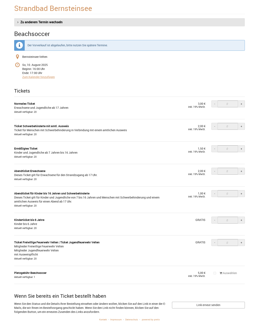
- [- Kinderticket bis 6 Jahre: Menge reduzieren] (214, 220)
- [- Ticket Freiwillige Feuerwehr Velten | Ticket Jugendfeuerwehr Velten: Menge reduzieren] (214, 242)
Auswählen (225, 273)
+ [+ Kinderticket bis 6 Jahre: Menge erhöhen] (241, 220)
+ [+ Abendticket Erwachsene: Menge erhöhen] (241, 171)
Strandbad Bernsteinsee (53, 8)
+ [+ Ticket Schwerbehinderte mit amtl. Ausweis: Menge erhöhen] (241, 126)
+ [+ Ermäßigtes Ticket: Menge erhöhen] (241, 149)
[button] (129, 22)
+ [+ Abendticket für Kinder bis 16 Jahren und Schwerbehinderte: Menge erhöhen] (241, 193)
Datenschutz (131, 319)
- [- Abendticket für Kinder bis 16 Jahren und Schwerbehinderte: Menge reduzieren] (214, 193)
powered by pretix (151, 319)
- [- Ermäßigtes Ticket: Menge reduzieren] (214, 149)
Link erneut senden (208, 305)
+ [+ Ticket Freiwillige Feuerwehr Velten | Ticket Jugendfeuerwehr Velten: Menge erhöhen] (241, 242)
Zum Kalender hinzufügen (38, 77)
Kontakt (103, 319)
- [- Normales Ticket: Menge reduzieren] (214, 104)
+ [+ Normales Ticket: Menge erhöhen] (241, 104)
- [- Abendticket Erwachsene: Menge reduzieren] (214, 171)
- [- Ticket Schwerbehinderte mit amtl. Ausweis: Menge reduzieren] (214, 126)
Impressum (116, 319)
